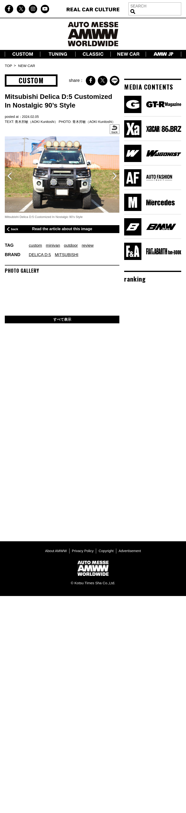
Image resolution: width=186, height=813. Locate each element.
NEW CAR (26, 66)
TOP (8, 66)
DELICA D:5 (40, 254)
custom (36, 245)
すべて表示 (62, 320)
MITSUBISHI (68, 254)
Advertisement (130, 550)
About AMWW (55, 550)
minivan (53, 245)
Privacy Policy (82, 550)
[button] (114, 176)
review (90, 245)
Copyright (106, 550)
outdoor (72, 245)
